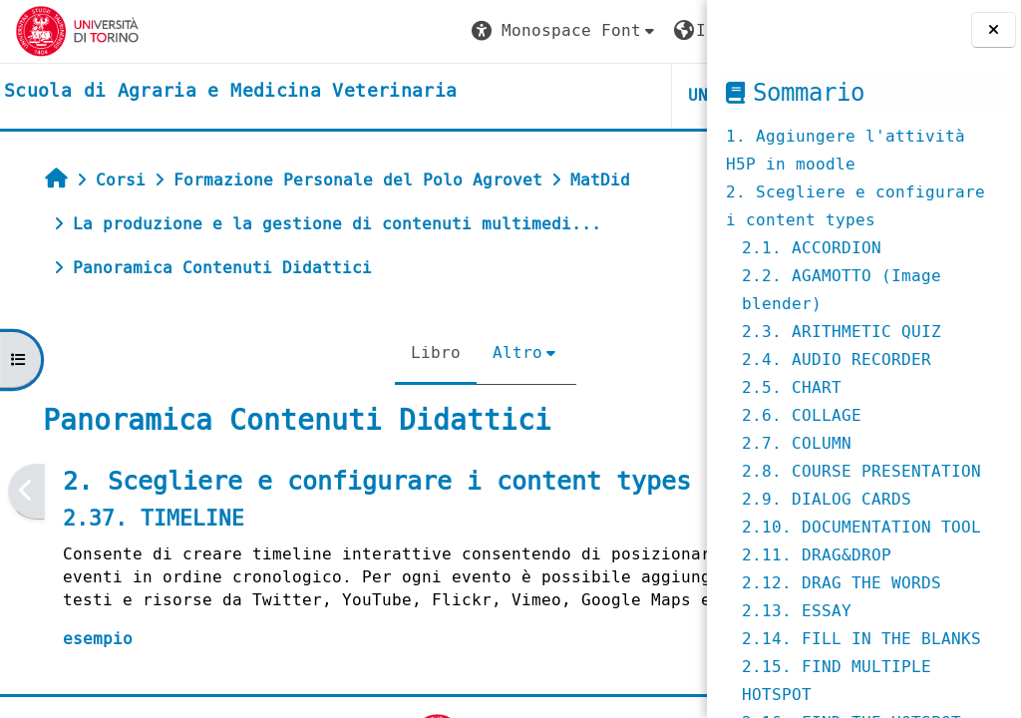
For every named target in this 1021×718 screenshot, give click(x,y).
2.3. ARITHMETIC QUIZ (841, 331)
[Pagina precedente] (26, 491)
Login (651, 30)
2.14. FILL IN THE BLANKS (861, 638)
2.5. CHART (792, 387)
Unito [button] (469, 95)
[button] (320, 31)
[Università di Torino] (77, 30)
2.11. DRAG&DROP (816, 554)
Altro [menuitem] (396, 352)
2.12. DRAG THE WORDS (841, 582)
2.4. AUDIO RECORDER (836, 359)
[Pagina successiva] (700, 491)
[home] (230, 92)
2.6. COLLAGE (801, 415)
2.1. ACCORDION (811, 247)
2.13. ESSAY (796, 610)
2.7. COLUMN (796, 443)
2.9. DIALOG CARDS (826, 499)
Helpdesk (584, 95)
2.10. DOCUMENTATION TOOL (861, 527)
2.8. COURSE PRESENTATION (861, 471)
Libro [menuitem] (314, 352)
